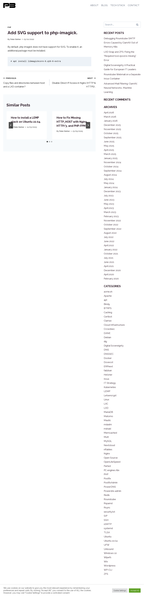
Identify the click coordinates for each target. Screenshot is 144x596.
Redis (107, 495)
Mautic (107, 420)
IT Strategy (110, 383)
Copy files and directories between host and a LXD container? (25, 82)
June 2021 (109, 262)
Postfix (107, 478)
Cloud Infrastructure (114, 325)
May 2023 (109, 203)
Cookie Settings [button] (120, 590)
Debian (107, 337)
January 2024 (111, 187)
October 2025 (111, 133)
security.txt (109, 511)
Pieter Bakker (15, 39)
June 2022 (109, 241)
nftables (108, 449)
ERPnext (108, 366)
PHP (9, 27)
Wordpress (109, 565)
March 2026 (110, 116)
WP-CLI (108, 569)
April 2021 (109, 266)
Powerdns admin (112, 491)
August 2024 (110, 174)
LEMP (107, 391)
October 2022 (111, 224)
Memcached (110, 432)
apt (105, 300)
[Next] (88, 125)
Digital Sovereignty (113, 345)
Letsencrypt (110, 395)
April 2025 (109, 150)
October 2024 (111, 166)
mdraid (107, 428)
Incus (106, 379)
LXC (106, 403)
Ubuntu (107, 536)
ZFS (106, 574)
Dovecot (108, 362)
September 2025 (112, 137)
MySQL (108, 441)
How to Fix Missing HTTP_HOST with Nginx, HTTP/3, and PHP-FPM (72, 121)
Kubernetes (110, 387)
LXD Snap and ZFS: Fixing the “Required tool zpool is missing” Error (120, 55)
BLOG (104, 5)
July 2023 (108, 195)
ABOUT (94, 5)
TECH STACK (117, 5)
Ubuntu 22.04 (111, 540)
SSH (106, 520)
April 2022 (109, 245)
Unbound (108, 549)
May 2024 (109, 183)
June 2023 (109, 199)
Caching (108, 312)
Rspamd (108, 503)
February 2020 (111, 278)
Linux (106, 399)
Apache (108, 295)
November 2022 (112, 220)
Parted (107, 466)
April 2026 (109, 112)
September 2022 (112, 228)
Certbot (108, 316)
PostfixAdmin (111, 482)
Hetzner (108, 374)
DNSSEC (109, 354)
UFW (106, 544)
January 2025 (111, 158)
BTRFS (108, 308)
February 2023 (111, 216)
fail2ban (108, 370)
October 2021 (111, 253)
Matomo (108, 416)
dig (105, 341)
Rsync (107, 507)
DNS (106, 349)
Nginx (107, 453)
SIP (105, 515)
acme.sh (108, 291)
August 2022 (110, 233)
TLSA (107, 532)
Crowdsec (109, 329)
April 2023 (109, 208)
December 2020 (112, 270)
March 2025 (110, 154)
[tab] (47, 141)
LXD (106, 408)
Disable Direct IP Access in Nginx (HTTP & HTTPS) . (74, 82)
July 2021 (108, 257)
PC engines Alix (111, 470)
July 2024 (109, 179)
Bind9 (107, 304)
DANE (107, 333)
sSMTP (108, 524)
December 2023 (112, 191)
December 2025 (112, 125)
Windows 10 (110, 553)
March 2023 (110, 212)
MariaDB (108, 412)
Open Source (111, 457)
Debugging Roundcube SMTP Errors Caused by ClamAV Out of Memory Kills (121, 42)
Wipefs (107, 557)
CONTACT (133, 5)
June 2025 (109, 141)
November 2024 (112, 162)
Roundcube (110, 499)
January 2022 (110, 249)
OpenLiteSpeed (112, 461)
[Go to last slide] (11, 125)
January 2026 (111, 120)
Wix (106, 561)
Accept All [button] (135, 590)
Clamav (108, 320)
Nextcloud (109, 445)
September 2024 (112, 170)
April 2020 (109, 274)
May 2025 (109, 145)
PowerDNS (110, 486)
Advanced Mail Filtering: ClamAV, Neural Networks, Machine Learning (121, 87)
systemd (108, 528)
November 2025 (112, 129)
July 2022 (108, 237)
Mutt (106, 437)
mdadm (108, 424)
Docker (108, 358)
